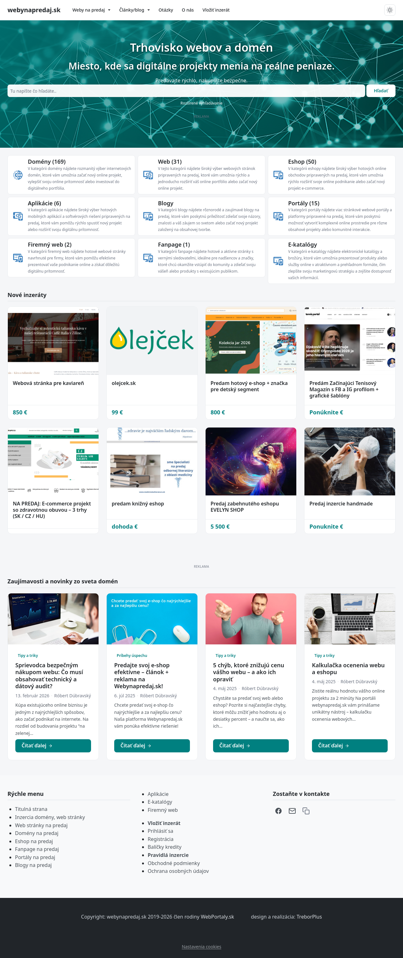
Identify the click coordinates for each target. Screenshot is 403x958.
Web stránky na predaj (41, 825)
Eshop (302, 161)
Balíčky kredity (164, 846)
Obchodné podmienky (174, 863)
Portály (303, 203)
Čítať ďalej (37, 745)
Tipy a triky (28, 655)
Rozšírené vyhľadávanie (201, 103)
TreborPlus (309, 916)
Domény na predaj (37, 833)
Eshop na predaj (34, 841)
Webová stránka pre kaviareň (48, 383)
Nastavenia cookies (201, 947)
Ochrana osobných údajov (178, 871)
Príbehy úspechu (132, 655)
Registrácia (160, 839)
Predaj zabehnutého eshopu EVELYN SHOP (245, 506)
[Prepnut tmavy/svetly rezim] (389, 10)
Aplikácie (44, 203)
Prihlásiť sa (160, 830)
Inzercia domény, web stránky (50, 817)
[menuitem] (91, 10)
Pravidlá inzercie (168, 855)
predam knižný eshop (138, 503)
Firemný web (49, 244)
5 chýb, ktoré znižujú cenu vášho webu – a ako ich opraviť (248, 672)
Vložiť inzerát (164, 823)
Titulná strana (31, 809)
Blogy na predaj (33, 865)
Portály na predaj (35, 857)
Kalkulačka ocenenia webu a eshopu (348, 668)
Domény (47, 161)
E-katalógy (302, 244)
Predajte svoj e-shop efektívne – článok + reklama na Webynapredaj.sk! (142, 675)
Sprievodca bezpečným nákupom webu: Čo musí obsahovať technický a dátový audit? (49, 675)
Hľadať (381, 91)
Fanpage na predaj (37, 849)
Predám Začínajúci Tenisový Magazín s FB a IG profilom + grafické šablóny (344, 389)
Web (170, 161)
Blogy (165, 203)
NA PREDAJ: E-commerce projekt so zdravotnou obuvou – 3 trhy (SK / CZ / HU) (52, 510)
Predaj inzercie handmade (341, 503)
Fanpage (174, 244)
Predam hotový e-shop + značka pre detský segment (249, 386)
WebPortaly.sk (218, 916)
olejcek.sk (124, 383)
